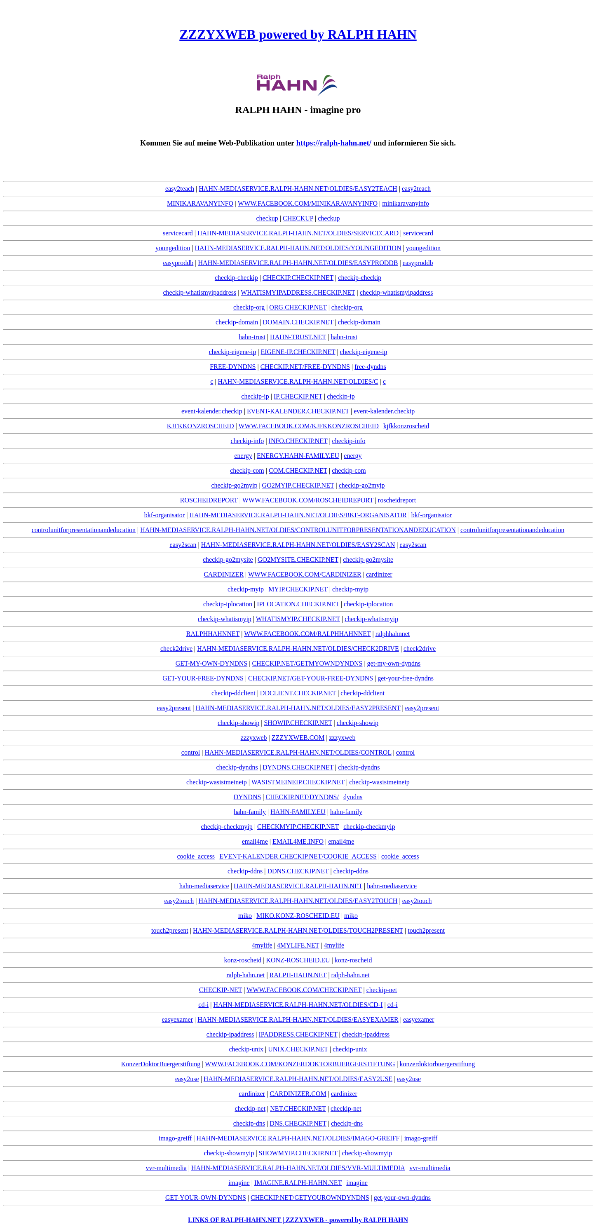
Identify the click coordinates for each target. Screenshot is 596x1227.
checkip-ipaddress (230, 1034)
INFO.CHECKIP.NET (298, 440)
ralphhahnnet (392, 633)
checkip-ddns (245, 871)
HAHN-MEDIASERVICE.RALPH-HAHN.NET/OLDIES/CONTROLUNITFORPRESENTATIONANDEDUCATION (297, 529)
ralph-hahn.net (246, 974)
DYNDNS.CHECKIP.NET (298, 767)
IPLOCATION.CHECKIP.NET (298, 604)
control (190, 752)
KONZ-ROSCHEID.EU (298, 960)
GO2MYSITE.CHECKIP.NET (298, 559)
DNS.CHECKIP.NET (298, 1123)
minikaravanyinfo (405, 203)
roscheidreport (397, 500)
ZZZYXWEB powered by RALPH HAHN (297, 34)
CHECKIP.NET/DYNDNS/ (302, 796)
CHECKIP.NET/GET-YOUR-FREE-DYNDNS (310, 678)
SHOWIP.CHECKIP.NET (298, 722)
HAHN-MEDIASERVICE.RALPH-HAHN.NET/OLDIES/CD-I (297, 1004)
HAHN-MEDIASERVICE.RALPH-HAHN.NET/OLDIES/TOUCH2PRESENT (298, 930)
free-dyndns (370, 366)
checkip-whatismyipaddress (200, 292)
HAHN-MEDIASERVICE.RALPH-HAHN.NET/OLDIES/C (298, 381)
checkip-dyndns (237, 767)
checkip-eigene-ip (232, 351)
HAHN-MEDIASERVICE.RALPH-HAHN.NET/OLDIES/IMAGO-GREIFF (298, 1138)
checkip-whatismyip (224, 618)
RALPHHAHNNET (212, 633)
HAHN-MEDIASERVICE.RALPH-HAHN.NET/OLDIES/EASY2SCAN (298, 544)
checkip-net (381, 989)
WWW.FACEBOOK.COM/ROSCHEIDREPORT (307, 500)
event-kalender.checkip (211, 411)
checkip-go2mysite (228, 559)
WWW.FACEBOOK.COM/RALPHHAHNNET (307, 633)
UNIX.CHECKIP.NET (298, 1049)
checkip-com (247, 470)
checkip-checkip (236, 277)
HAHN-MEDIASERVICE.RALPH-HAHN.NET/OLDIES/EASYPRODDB (298, 262)
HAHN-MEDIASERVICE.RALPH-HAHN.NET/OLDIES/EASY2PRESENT (297, 707)
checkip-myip (246, 589)
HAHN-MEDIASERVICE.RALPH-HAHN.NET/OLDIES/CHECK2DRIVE (298, 648)
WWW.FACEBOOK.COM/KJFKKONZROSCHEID (308, 425)
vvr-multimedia (166, 1167)
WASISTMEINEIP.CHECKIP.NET (298, 782)
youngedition (172, 247)
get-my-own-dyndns (394, 663)
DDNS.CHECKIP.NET (298, 871)
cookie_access (196, 856)
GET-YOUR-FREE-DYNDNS (203, 678)
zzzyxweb (254, 737)
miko (245, 915)
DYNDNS (247, 796)
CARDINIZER (224, 574)
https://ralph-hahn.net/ (333, 142)
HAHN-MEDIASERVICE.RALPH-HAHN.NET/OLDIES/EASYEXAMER (298, 1019)
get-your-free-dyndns (406, 678)
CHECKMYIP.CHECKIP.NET (298, 826)
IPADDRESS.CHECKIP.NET (297, 1034)
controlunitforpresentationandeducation (84, 529)
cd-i (203, 1004)
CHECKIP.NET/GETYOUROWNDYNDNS (310, 1197)
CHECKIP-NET (220, 989)
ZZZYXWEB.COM (298, 737)
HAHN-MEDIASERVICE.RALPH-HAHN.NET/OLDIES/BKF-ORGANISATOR (297, 514)
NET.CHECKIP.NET (298, 1108)
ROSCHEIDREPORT (209, 500)
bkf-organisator (164, 514)
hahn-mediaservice (204, 885)
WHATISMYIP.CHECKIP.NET (298, 618)
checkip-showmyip (229, 1153)
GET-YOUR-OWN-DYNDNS (205, 1197)
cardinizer (379, 574)
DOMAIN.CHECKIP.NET (298, 322)
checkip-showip (238, 722)
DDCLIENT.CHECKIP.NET (298, 693)
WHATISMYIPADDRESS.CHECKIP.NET (298, 292)
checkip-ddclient (233, 693)
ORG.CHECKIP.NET (297, 307)
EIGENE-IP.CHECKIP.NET (297, 351)
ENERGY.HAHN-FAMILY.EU (298, 455)
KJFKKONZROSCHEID (200, 425)
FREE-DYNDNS (233, 366)
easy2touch (179, 900)
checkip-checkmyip (227, 826)
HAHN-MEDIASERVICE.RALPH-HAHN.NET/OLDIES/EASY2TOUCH (298, 900)
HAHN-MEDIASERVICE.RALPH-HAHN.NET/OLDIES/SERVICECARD (298, 233)
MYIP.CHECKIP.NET (298, 589)
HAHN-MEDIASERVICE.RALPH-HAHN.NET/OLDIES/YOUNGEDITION (298, 247)
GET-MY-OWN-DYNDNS (212, 663)
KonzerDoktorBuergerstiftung (161, 1063)
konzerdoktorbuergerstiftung (437, 1063)
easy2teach (179, 188)
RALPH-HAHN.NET (298, 974)
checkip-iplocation (227, 604)
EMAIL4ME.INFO (298, 841)
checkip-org (249, 307)
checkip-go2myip (234, 485)
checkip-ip (255, 396)
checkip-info (247, 440)
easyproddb (178, 262)
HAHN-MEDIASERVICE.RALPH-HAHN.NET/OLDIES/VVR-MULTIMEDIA (298, 1167)
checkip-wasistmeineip (216, 782)
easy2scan (183, 544)
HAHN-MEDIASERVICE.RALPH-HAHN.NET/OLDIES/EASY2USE (298, 1078)
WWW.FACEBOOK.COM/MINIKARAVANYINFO (308, 203)
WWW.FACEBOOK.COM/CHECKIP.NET (303, 989)
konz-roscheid (243, 960)
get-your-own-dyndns (402, 1197)
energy (243, 455)
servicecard (178, 233)
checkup (267, 218)
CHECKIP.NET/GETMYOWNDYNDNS (307, 663)
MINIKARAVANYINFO (200, 203)
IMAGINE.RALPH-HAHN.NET (298, 1182)
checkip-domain (237, 322)
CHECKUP (298, 218)
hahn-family (250, 811)
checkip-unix (246, 1049)
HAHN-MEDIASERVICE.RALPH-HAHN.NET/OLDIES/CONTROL (297, 752)
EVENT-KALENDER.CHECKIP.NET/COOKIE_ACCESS (298, 856)
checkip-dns (249, 1123)
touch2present (169, 930)
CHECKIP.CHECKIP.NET (298, 277)
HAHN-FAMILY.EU (297, 811)
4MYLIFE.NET (298, 945)
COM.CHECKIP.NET (298, 470)
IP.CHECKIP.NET (298, 396)
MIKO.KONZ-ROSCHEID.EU (298, 915)
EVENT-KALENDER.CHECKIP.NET (298, 411)
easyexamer (177, 1019)
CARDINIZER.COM (298, 1093)
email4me (255, 841)
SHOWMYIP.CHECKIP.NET (298, 1153)
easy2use (187, 1078)
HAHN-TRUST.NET (298, 336)
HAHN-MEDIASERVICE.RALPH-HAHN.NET (298, 885)
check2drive (176, 648)
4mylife (262, 945)
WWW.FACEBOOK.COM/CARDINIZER (304, 574)
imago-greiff (175, 1138)
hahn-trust (252, 336)
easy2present (174, 707)
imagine (239, 1182)
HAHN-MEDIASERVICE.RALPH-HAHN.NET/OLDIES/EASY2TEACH (298, 188)
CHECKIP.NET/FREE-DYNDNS (305, 366)
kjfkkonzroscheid (406, 425)
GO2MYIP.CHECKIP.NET (298, 485)
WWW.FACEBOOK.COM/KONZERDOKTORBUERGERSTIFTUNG (300, 1063)
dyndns (352, 796)
